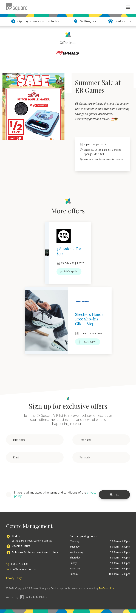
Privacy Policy (14, 578)
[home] (16, 7)
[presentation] (33, 476)
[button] (126, 7)
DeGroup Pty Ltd (108, 588)
